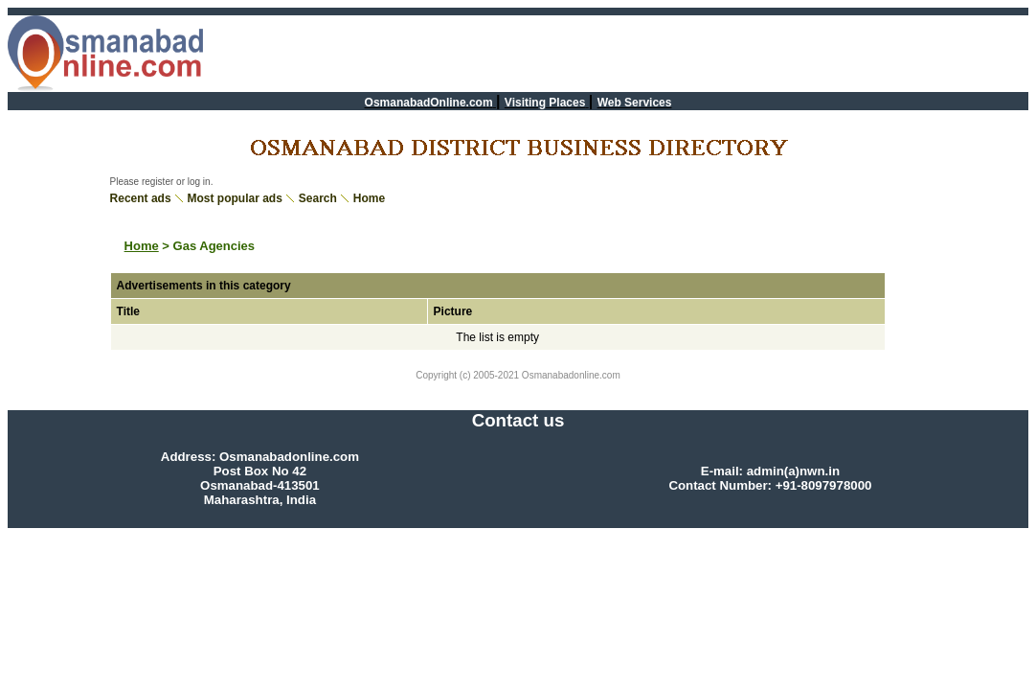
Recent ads (140, 198)
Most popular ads (235, 198)
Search (318, 198)
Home (369, 198)
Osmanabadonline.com (569, 375)
